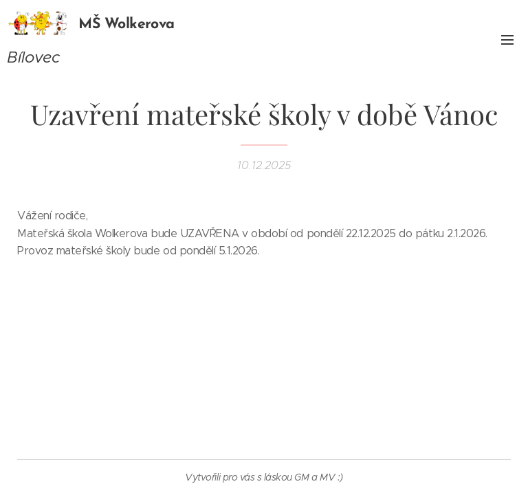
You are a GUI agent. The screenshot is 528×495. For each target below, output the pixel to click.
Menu (507, 40)
